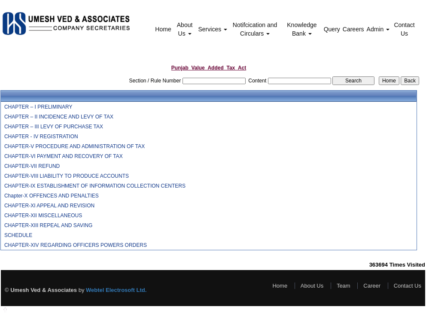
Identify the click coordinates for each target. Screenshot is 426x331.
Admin (378, 29)
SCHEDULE (18, 235)
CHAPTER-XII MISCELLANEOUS (43, 216)
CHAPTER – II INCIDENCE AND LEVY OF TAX (58, 117)
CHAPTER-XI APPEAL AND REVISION (49, 206)
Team (343, 285)
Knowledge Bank (301, 29)
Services (212, 29)
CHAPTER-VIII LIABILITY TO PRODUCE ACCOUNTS (66, 176)
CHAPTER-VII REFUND (32, 166)
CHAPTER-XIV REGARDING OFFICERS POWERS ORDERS (75, 245)
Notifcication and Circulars (255, 29)
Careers (353, 29)
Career (371, 285)
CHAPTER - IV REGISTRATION (41, 137)
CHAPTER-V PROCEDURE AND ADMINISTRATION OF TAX (74, 146)
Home (163, 29)
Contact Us (404, 29)
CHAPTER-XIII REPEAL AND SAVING (48, 225)
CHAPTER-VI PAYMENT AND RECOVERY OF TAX (63, 156)
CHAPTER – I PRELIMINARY (38, 107)
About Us (185, 29)
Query (332, 29)
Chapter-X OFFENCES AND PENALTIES (51, 196)
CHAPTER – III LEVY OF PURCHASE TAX (53, 127)
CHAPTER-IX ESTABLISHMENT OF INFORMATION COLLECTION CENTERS (95, 186)
